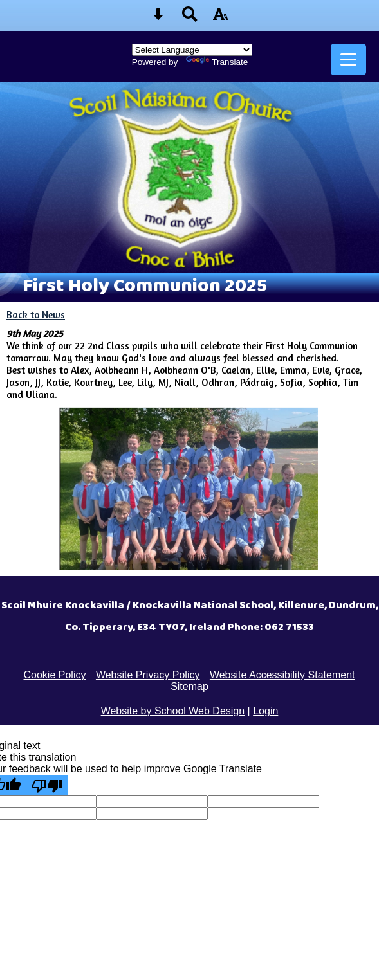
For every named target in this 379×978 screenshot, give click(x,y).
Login (265, 710)
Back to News (35, 315)
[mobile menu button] (348, 59)
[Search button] (190, 18)
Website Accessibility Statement (282, 674)
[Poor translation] (47, 785)
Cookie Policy (55, 674)
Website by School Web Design (173, 710)
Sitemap (189, 686)
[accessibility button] (221, 18)
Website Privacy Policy (148, 674)
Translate (217, 62)
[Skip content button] (158, 18)
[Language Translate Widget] (192, 50)
